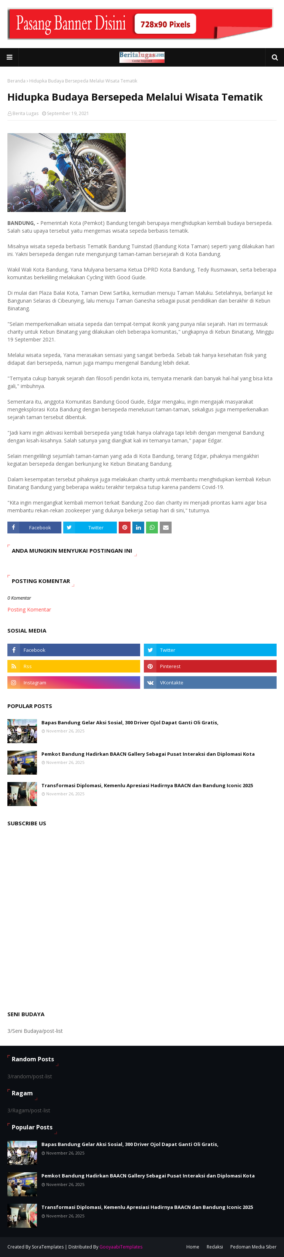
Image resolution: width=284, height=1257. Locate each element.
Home (192, 1247)
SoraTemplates (48, 1247)
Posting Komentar (29, 609)
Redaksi (215, 1247)
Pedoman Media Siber (253, 1247)
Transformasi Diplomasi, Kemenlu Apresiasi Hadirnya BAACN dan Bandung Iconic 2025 (147, 785)
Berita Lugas (25, 113)
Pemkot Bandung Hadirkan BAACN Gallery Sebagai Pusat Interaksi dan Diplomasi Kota (148, 754)
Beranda (16, 81)
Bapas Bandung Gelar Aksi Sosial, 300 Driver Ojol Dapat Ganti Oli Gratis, (130, 722)
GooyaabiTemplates (120, 1247)
